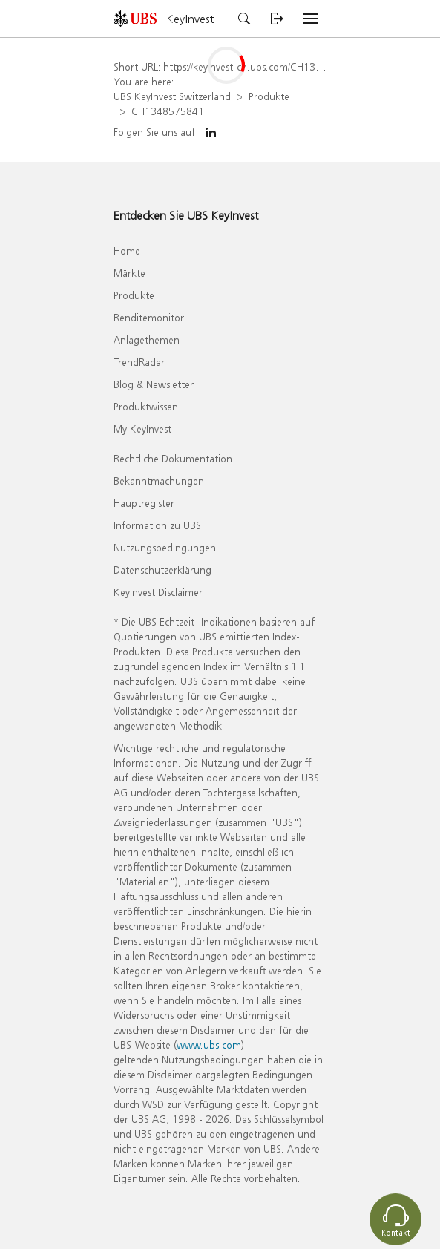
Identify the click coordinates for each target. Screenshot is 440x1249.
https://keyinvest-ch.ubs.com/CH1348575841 (263, 66)
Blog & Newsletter (154, 384)
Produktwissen (146, 406)
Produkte (269, 96)
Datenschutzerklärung (162, 570)
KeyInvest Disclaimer (158, 592)
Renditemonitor (149, 317)
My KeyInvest (142, 429)
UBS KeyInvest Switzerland (172, 96)
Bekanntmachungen (159, 480)
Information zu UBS (157, 525)
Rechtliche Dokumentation (173, 458)
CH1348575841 (167, 111)
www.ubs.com (209, 1044)
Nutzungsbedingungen (165, 547)
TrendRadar (139, 362)
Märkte (129, 273)
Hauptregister (144, 503)
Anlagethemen (147, 339)
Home (127, 250)
